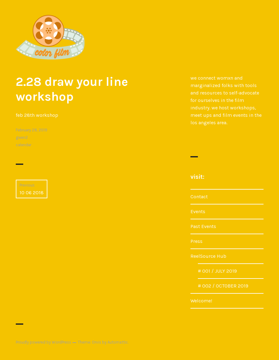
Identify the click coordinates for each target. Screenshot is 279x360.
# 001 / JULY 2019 (217, 271)
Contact (199, 197)
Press (196, 241)
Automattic (117, 342)
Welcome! (201, 301)
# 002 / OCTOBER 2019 (223, 286)
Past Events (203, 226)
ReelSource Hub (208, 256)
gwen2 (22, 137)
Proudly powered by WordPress (43, 342)
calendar (23, 145)
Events (197, 211)
